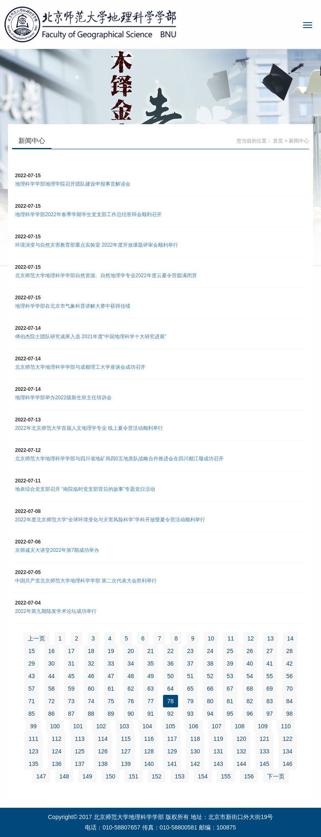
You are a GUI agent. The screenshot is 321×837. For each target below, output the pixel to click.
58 (51, 688)
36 (170, 663)
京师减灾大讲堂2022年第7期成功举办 (57, 550)
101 (78, 726)
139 (125, 763)
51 (190, 676)
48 (130, 676)
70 (289, 688)
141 (172, 763)
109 (263, 726)
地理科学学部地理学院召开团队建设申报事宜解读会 (72, 184)
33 (111, 663)
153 (179, 776)
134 (287, 751)
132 (241, 751)
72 (51, 701)
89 (111, 713)
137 (79, 763)
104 (147, 726)
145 (264, 763)
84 (289, 701)
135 (33, 763)
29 (31, 663)
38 (210, 663)
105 (170, 726)
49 (150, 676)
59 (71, 688)
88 (91, 713)
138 (102, 763)
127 (125, 751)
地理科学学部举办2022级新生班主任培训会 (63, 398)
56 (289, 676)
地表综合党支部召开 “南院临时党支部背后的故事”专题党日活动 (85, 489)
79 (190, 701)
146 (287, 763)
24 (210, 651)
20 (130, 651)
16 (51, 651)
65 (190, 688)
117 (172, 738)
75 (111, 701)
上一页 (36, 638)
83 (269, 701)
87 (71, 713)
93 (190, 713)
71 (31, 701)
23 (190, 651)
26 (250, 651)
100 (55, 726)
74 (91, 701)
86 (51, 713)
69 (269, 688)
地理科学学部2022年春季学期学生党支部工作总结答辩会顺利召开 (88, 214)
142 (195, 763)
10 (211, 638)
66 (210, 688)
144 (241, 763)
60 (91, 688)
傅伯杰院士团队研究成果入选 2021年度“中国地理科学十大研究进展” (90, 336)
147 (41, 776)
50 (170, 676)
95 (230, 713)
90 (130, 713)
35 (150, 663)
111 (33, 738)
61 (111, 688)
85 (31, 713)
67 (230, 688)
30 (51, 663)
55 (269, 676)
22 (170, 651)
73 (71, 701)
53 (230, 676)
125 (79, 751)
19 (111, 651)
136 (56, 763)
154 (203, 776)
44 (51, 676)
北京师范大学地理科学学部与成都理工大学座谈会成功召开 (80, 367)
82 (250, 701)
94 (210, 713)
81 (230, 701)
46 (91, 676)
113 (79, 738)
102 (101, 726)
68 (250, 688)
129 (172, 751)
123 (33, 751)
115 (125, 738)
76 (130, 701)
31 (71, 663)
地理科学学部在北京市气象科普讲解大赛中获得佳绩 (72, 306)
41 (269, 663)
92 (170, 713)
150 (110, 776)
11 (230, 638)
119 (218, 738)
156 (249, 776)
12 (250, 638)
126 (102, 751)
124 (56, 751)
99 (33, 726)
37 (190, 663)
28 (289, 651)
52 (210, 676)
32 (91, 663)
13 (270, 638)
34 (130, 663)
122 (287, 738)
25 (230, 651)
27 (269, 651)
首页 (278, 141)
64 (170, 688)
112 (56, 738)
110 (285, 726)
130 (195, 751)
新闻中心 (299, 141)
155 (226, 776)
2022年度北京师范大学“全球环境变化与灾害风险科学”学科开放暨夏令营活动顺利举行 (110, 520)
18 (91, 651)
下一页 (276, 776)
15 (31, 651)
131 (218, 751)
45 (71, 676)
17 (71, 651)
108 (240, 726)
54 (250, 676)
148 (64, 776)
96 (250, 713)
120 (241, 738)
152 (156, 776)
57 (31, 688)
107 (217, 726)
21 (150, 651)
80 (210, 701)
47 (111, 676)
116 (149, 738)
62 (130, 688)
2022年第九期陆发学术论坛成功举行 (56, 611)
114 (102, 738)
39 (230, 663)
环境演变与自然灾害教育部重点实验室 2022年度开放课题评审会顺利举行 (96, 245)
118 (195, 738)
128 (149, 751)
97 (269, 713)
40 (250, 663)
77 (150, 701)
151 (133, 776)
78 (170, 701)
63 (150, 688)
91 (150, 713)
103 (124, 726)
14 (290, 638)
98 (289, 713)
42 (289, 663)
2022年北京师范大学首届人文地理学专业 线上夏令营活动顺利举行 (89, 428)
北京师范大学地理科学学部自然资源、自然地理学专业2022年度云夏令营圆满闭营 (106, 275)
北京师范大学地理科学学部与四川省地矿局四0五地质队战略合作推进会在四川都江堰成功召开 (119, 459)
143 (218, 763)
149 (87, 776)
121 (264, 738)
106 (193, 726)
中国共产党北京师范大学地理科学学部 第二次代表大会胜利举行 (86, 581)
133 (264, 751)
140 (149, 763)
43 (31, 676)
